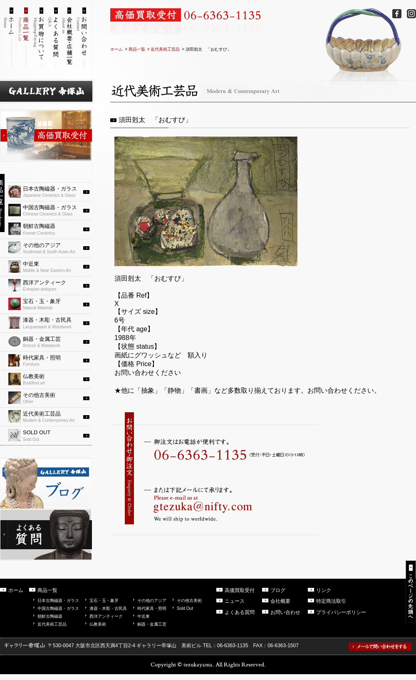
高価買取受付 (240, 590)
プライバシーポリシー (341, 612)
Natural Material (50, 304)
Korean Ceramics (50, 229)
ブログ (277, 590)
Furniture (50, 360)
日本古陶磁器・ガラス (58, 600)
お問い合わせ (285, 612)
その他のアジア (151, 600)
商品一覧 (137, 49)
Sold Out (50, 435)
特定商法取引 (331, 601)
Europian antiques (50, 285)
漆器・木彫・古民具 (108, 608)
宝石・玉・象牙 (104, 600)
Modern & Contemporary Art (50, 416)
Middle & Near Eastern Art (50, 266)
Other (50, 397)
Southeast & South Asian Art (50, 248)
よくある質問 (240, 612)
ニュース (235, 601)
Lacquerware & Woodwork (50, 322)
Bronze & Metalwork (50, 341)
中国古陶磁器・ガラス (58, 608)
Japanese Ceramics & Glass (50, 191)
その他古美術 (189, 600)
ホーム (116, 49)
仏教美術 (97, 624)
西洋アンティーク (106, 616)
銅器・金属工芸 (151, 624)
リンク (323, 590)
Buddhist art (50, 379)
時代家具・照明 (151, 608)
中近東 (143, 616)
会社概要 (280, 601)
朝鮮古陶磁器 (49, 616)
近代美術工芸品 (165, 49)
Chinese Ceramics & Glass (50, 210)
